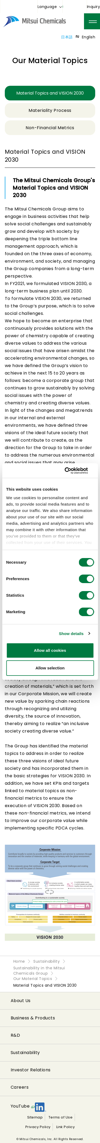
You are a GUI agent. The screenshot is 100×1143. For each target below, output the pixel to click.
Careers (20, 1087)
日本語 (67, 37)
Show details (71, 633)
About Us (21, 1001)
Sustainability (25, 1053)
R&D (15, 1035)
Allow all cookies (50, 650)
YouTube (20, 1106)
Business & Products (33, 1018)
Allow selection (50, 668)
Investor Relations (31, 1070)
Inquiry (93, 6)
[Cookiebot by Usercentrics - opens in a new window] (71, 470)
